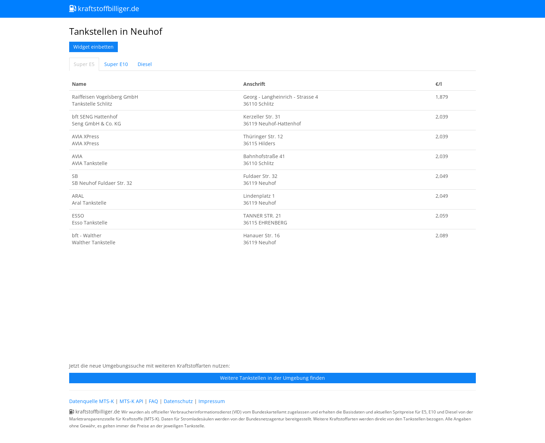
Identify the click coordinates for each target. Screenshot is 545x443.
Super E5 (84, 64)
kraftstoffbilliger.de (104, 8)
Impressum (211, 401)
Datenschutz (178, 401)
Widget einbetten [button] (93, 46)
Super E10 (116, 64)
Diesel (145, 64)
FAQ (153, 401)
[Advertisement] (272, 307)
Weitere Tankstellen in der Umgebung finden (272, 378)
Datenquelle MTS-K (91, 401)
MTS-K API (131, 401)
